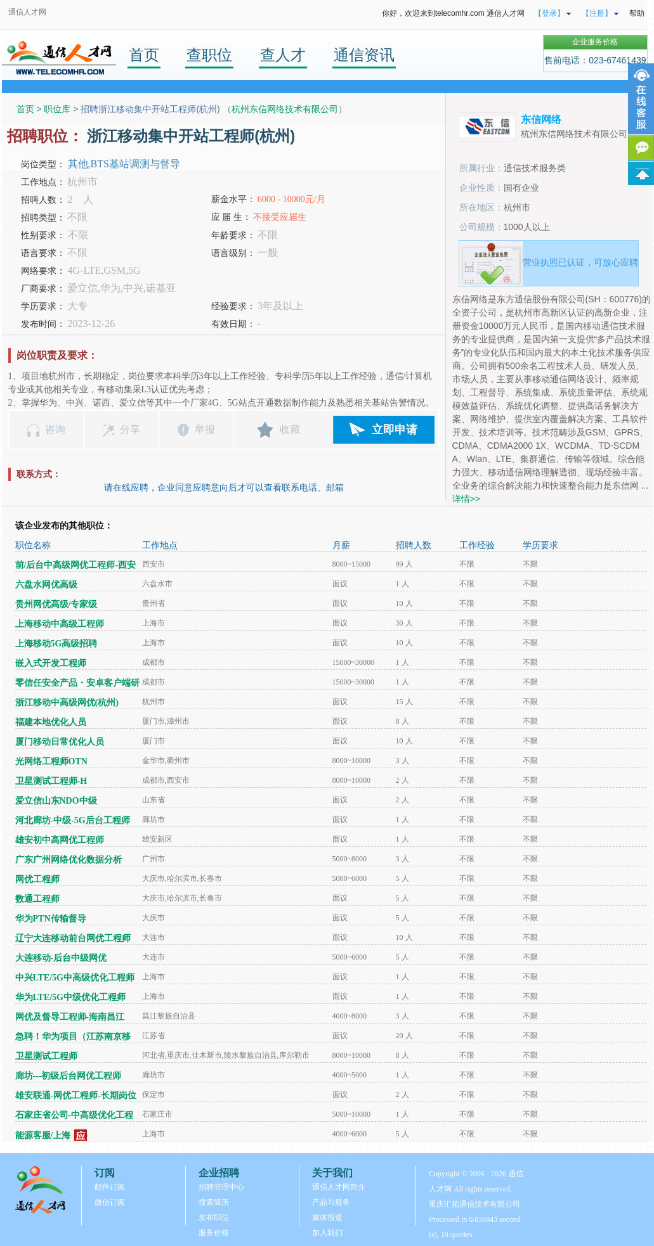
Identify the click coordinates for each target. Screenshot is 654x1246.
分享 (130, 429)
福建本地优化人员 (50, 722)
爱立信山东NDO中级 (56, 801)
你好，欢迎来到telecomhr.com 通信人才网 (453, 13)
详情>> (466, 499)
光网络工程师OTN (51, 761)
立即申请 (394, 429)
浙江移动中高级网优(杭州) (67, 702)
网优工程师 (37, 879)
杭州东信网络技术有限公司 (285, 109)
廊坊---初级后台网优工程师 (68, 1076)
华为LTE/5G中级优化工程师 (70, 997)
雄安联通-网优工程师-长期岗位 (75, 1095)
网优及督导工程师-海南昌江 (70, 1017)
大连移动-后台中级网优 (61, 958)
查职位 (209, 54)
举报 (205, 429)
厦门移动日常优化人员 (59, 742)
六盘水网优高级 (46, 584)
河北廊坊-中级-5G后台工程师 (72, 820)
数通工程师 (37, 899)
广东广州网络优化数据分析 (68, 859)
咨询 (55, 429)
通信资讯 (364, 54)
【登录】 (549, 13)
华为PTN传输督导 (50, 918)
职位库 (57, 109)
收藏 (290, 429)
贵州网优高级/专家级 (56, 604)
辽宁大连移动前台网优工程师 (73, 938)
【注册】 (597, 13)
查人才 (283, 54)
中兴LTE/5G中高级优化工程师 (75, 977)
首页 (144, 54)
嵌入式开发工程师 (50, 663)
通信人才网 (27, 12)
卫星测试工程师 (46, 1056)
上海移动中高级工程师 (59, 624)
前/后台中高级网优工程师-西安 (75, 565)
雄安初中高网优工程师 (59, 840)
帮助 (636, 13)
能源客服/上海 (43, 1135)
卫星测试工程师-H (51, 781)
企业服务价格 (595, 41)
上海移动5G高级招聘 (56, 643)
